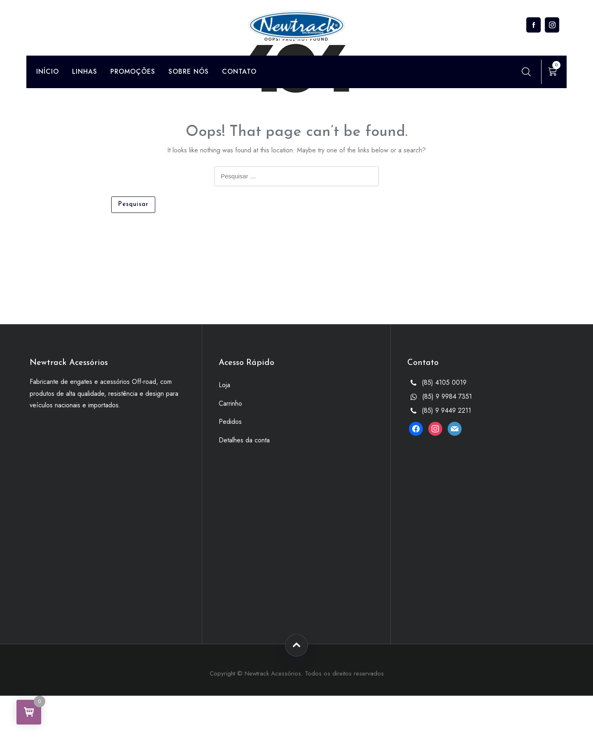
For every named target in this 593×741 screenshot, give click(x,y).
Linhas (84, 71)
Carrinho (230, 403)
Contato (239, 71)
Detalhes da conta (244, 440)
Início (47, 71)
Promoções (132, 71)
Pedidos (230, 421)
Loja (224, 385)
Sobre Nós (188, 71)
